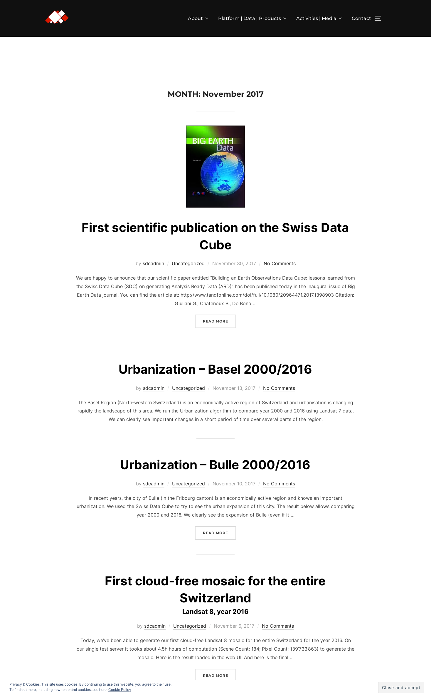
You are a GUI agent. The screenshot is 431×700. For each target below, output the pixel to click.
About (198, 18)
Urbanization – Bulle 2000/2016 (215, 464)
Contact (361, 18)
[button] (57, 17)
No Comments (280, 263)
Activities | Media (319, 18)
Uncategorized (188, 263)
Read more (219, 320)
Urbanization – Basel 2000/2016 (215, 369)
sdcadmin (153, 263)
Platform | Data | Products (252, 18)
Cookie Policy (119, 689)
